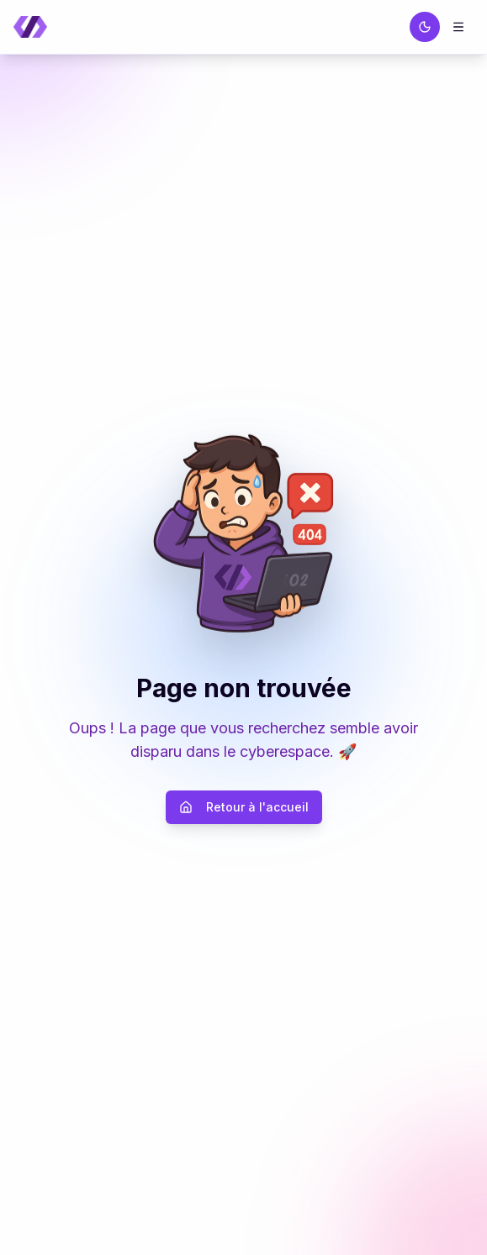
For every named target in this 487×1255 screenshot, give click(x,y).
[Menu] (458, 27)
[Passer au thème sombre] (425, 27)
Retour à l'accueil (244, 807)
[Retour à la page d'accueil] (30, 27)
